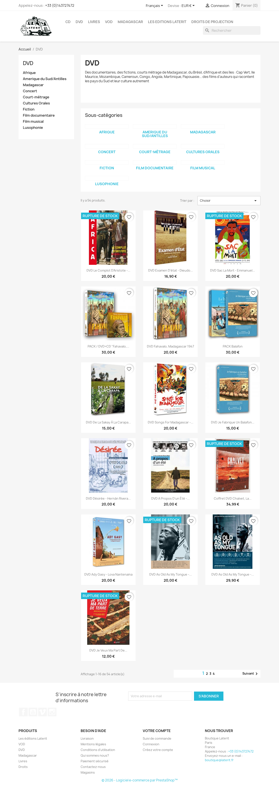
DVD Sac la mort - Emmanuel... (232, 270)
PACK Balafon (233, 346)
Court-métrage (36, 97)
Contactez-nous (93, 767)
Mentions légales (93, 744)
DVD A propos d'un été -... (170, 498)
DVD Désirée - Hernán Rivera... (108, 498)
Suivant (250, 673)
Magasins (88, 772)
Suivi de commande (157, 738)
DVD (79, 21)
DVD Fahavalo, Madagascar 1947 (170, 346)
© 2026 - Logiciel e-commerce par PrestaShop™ (140, 780)
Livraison (87, 738)
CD (68, 21)
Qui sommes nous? (95, 755)
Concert (30, 91)
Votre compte (157, 730)
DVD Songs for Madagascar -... (170, 422)
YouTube (33, 712)
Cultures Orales (36, 103)
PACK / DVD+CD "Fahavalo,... (108, 346)
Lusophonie (33, 127)
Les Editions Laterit (167, 21)
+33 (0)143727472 (59, 5)
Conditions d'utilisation (98, 750)
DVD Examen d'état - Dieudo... (170, 270)
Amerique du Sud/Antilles (44, 79)
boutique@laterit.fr (219, 760)
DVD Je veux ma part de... (108, 650)
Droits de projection (212, 21)
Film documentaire (39, 115)
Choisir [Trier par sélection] (229, 200)
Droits (23, 767)
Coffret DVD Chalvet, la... (233, 498)
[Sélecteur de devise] (189, 5)
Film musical (33, 121)
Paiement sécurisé (95, 761)
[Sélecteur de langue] (155, 5)
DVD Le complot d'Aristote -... (108, 270)
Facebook (23, 712)
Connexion (151, 744)
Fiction (28, 109)
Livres (94, 21)
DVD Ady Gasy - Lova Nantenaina (108, 574)
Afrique (29, 73)
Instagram (52, 712)
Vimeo (42, 712)
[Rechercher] (231, 30)
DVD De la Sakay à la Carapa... (108, 422)
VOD (109, 21)
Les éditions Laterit (33, 738)
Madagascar (130, 21)
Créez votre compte (158, 750)
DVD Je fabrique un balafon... (232, 422)
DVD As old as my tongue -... (170, 574)
